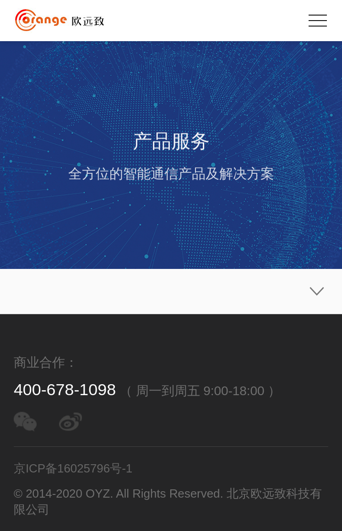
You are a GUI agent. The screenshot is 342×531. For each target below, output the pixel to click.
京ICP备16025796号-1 (73, 468)
